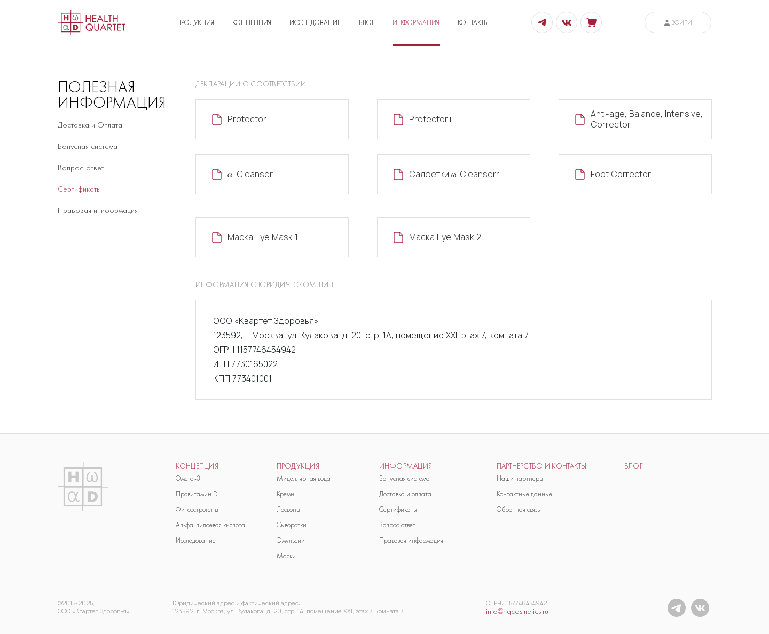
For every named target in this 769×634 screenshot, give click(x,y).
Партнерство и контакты (542, 466)
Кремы (285, 493)
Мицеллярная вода (304, 478)
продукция (298, 466)
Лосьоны (288, 509)
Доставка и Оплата (90, 125)
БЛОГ (366, 23)
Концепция (197, 466)
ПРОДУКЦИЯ (195, 23)
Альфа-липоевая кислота (210, 524)
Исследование (196, 540)
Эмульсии (291, 540)
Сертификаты (79, 189)
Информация (406, 466)
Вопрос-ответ (81, 167)
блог (633, 466)
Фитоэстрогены (197, 509)
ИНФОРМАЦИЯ (416, 23)
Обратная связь (518, 509)
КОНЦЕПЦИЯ (251, 23)
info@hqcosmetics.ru (517, 611)
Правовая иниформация (98, 210)
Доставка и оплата (405, 493)
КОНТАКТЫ (473, 23)
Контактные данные (524, 493)
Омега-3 (188, 478)
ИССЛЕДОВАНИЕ (315, 23)
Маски (286, 555)
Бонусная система (87, 146)
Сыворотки (292, 524)
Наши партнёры (520, 478)
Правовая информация (411, 540)
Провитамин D (197, 493)
